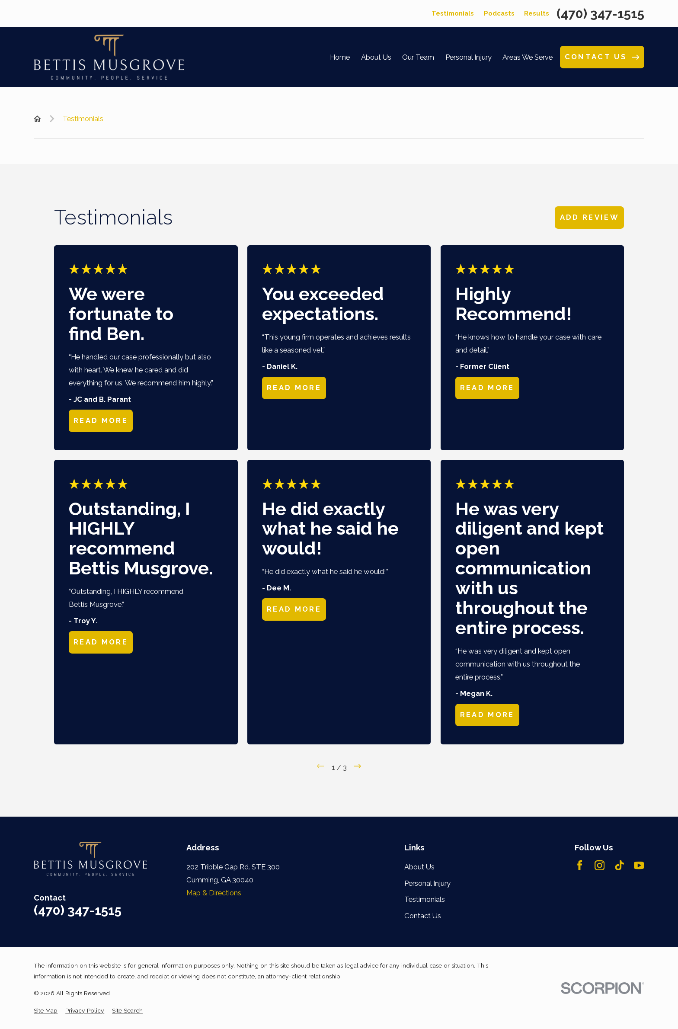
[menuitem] (46, 1010)
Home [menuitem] (340, 57)
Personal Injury (427, 883)
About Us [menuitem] (376, 57)
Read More (101, 420)
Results (536, 13)
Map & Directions (213, 892)
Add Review (589, 217)
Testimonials (453, 13)
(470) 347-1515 (600, 13)
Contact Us (422, 915)
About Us (419, 866)
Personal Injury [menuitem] (468, 57)
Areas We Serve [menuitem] (527, 57)
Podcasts (499, 13)
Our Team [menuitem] (418, 57)
